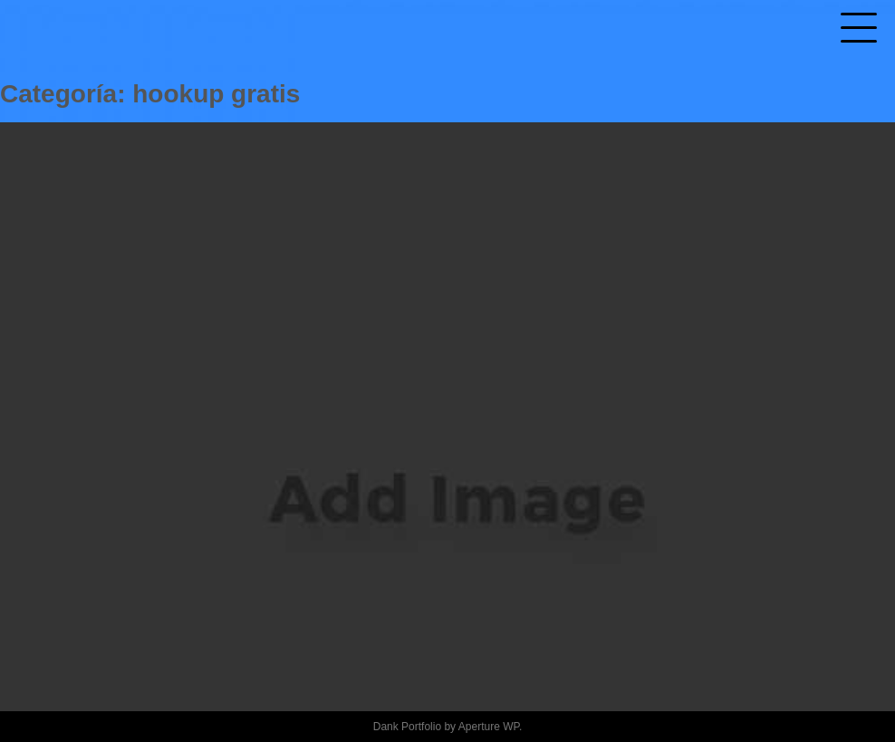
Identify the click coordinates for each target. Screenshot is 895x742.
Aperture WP (488, 726)
